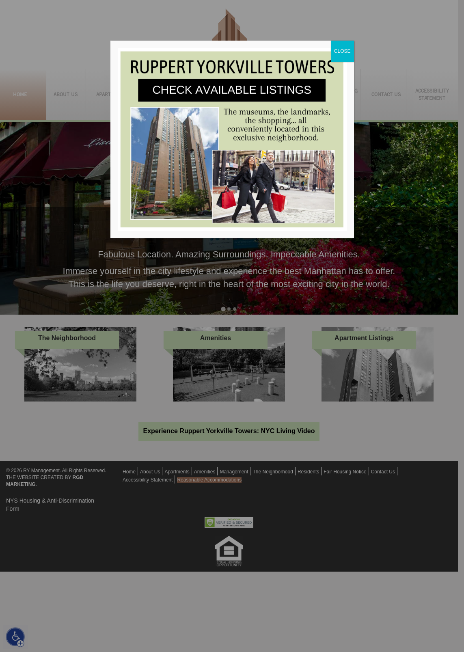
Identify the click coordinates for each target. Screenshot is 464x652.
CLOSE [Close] (342, 51)
